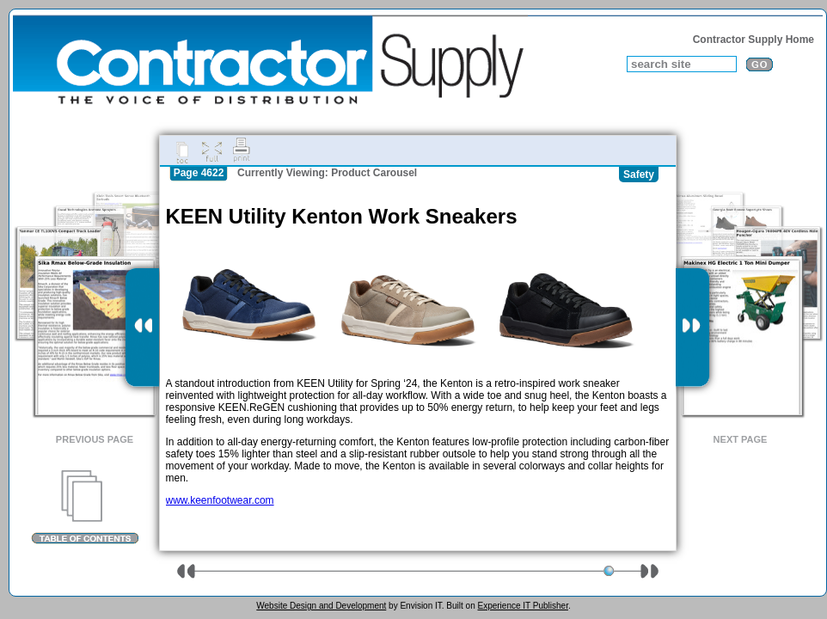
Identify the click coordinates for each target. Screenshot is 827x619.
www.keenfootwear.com (220, 500)
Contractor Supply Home (753, 40)
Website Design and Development (321, 605)
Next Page (741, 439)
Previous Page (94, 439)
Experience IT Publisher (522, 605)
